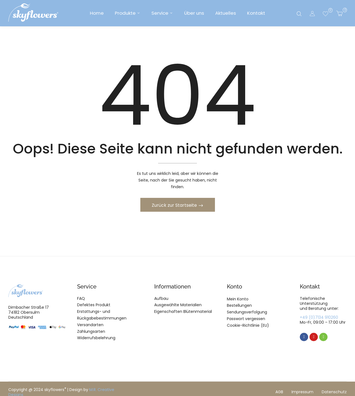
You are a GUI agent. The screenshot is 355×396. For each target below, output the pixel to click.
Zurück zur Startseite (175, 206)
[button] (339, 13)
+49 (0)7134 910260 (319, 318)
